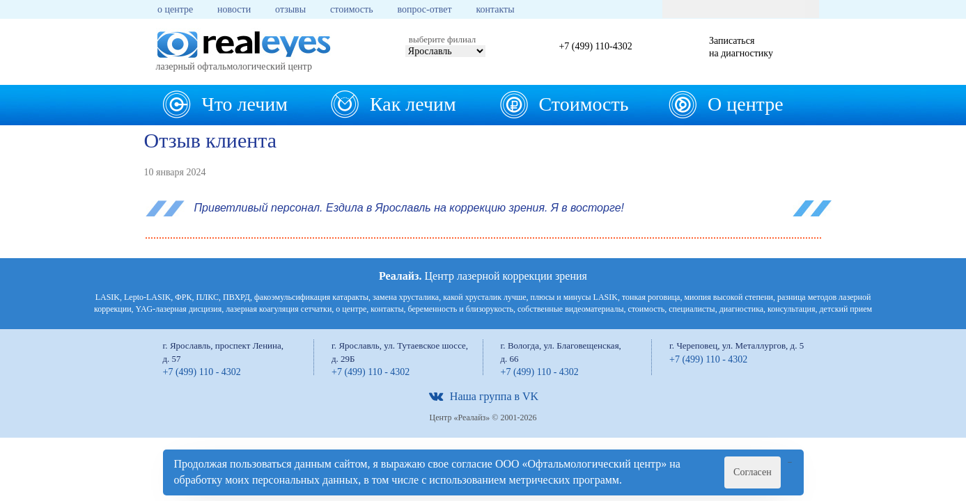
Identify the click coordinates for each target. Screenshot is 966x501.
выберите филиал (442, 39)
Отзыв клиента (210, 140)
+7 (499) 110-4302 (595, 46)
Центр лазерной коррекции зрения (483, 276)
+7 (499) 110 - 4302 (202, 372)
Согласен (752, 472)
